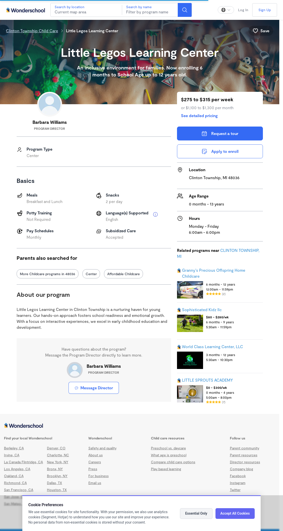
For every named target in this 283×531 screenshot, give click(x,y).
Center (91, 274)
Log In (243, 10)
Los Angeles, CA (17, 469)
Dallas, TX (54, 483)
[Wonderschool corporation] (139, 426)
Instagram (238, 483)
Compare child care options (173, 462)
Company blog (241, 469)
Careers (94, 462)
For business (98, 476)
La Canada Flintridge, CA (23, 462)
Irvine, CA (11, 455)
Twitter (235, 490)
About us (95, 455)
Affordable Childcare (123, 274)
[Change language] (226, 10)
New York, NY (57, 462)
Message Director (93, 387)
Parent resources (243, 455)
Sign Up (264, 10)
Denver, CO (56, 448)
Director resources (245, 462)
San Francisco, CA (18, 490)
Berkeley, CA (14, 448)
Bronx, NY (55, 469)
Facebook (238, 476)
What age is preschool (168, 455)
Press (92, 469)
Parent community (244, 448)
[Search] (185, 10)
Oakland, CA (14, 476)
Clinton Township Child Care (32, 30)
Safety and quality (102, 448)
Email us (94, 483)
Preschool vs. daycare (168, 448)
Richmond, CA (15, 483)
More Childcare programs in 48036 (47, 274)
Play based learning (166, 469)
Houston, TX (57, 490)
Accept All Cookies (235, 513)
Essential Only (196, 513)
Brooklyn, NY (57, 476)
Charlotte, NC (58, 455)
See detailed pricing (199, 115)
